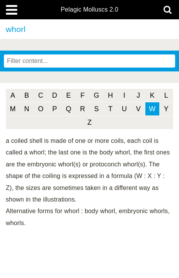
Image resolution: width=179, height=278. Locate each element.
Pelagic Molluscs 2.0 (89, 10)
